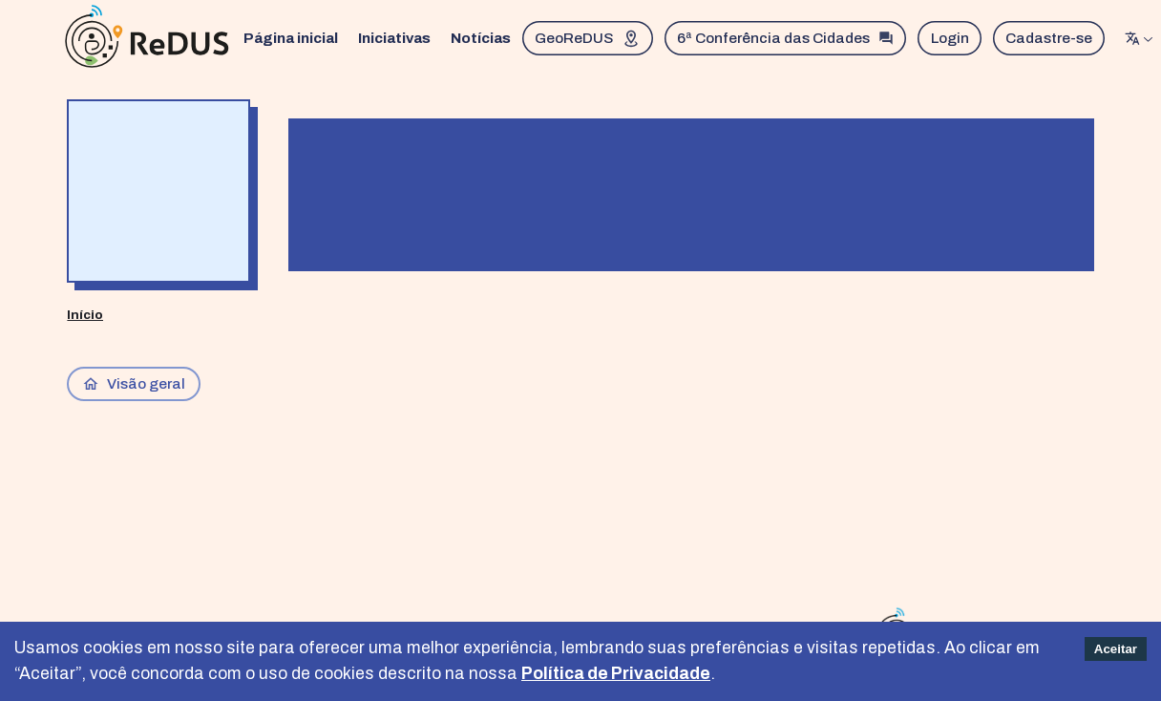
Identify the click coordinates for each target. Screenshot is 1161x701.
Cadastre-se (1048, 38)
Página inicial (290, 38)
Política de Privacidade (615, 674)
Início (85, 315)
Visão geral (134, 384)
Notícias (481, 38)
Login (950, 38)
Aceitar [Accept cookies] (1115, 649)
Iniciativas (394, 38)
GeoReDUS (588, 38)
